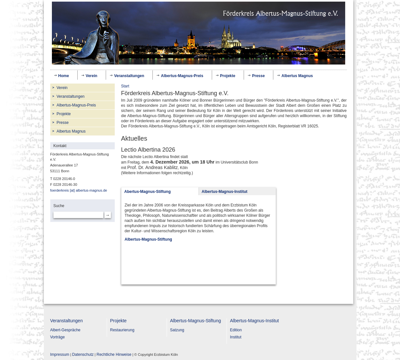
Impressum (59, 354)
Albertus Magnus (297, 76)
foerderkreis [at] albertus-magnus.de (78, 190)
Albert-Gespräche (65, 330)
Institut (235, 337)
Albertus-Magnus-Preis (182, 76)
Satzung (177, 330)
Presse (258, 76)
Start (125, 86)
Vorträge (57, 337)
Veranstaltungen (129, 74)
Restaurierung (122, 330)
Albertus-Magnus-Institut (254, 320)
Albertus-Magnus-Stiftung (195, 320)
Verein (91, 74)
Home (63, 76)
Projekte (227, 74)
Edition (236, 330)
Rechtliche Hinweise (114, 354)
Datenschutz (83, 354)
